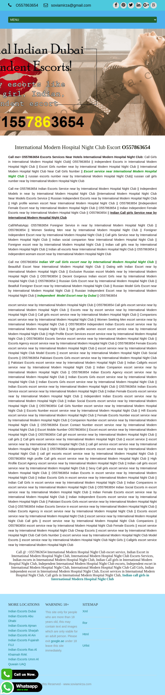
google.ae (57, 641)
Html (85, 634)
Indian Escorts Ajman (22, 625)
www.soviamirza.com (77, 684)
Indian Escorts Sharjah (23, 630)
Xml (85, 611)
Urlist (85, 645)
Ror (84, 623)
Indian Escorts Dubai (22, 611)
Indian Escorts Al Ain (22, 635)
